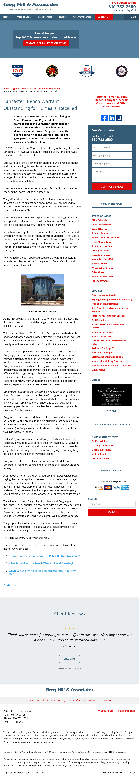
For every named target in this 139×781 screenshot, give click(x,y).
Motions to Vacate (101, 336)
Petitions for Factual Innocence (108, 315)
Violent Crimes (99, 263)
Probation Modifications (105, 303)
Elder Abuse (98, 272)
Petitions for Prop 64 (103, 352)
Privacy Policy (58, 700)
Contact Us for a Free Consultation (46, 43)
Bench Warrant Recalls (104, 295)
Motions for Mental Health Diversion (111, 365)
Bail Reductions (100, 320)
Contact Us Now (112, 186)
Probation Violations (103, 276)
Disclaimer (42, 700)
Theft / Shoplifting (101, 241)
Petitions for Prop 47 (103, 348)
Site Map (93, 700)
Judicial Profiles (100, 454)
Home (6, 16)
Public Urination (100, 233)
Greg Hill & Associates (33, 772)
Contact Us (104, 16)
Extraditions (98, 369)
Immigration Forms (102, 332)
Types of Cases (24, 16)
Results (63, 16)
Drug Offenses (99, 228)
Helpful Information (105, 436)
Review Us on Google (112, 470)
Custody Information (103, 445)
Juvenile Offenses (101, 254)
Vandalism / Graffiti (102, 259)
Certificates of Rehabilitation (107, 356)
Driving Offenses (100, 250)
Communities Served (112, 204)
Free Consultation (104, 130)
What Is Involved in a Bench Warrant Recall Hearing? (41, 563)
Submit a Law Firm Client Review (69, 669)
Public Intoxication (102, 246)
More (133, 16)
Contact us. (10, 585)
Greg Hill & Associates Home (31, 7)
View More (69, 659)
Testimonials (45, 16)
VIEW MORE (111, 411)
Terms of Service (76, 700)
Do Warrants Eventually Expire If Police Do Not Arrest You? (44, 556)
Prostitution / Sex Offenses (106, 237)
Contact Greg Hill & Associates (122, 7)
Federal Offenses (101, 280)
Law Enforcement (101, 458)
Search (112, 512)
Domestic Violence (101, 224)
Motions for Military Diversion (108, 361)
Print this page (105, 710)
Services (97, 291)
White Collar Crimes (102, 267)
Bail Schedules (99, 441)
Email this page (126, 710)
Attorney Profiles (82, 16)
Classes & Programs (102, 449)
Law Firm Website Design (119, 772)
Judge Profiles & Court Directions (112, 424)
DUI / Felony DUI (100, 220)
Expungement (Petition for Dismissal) (112, 299)
